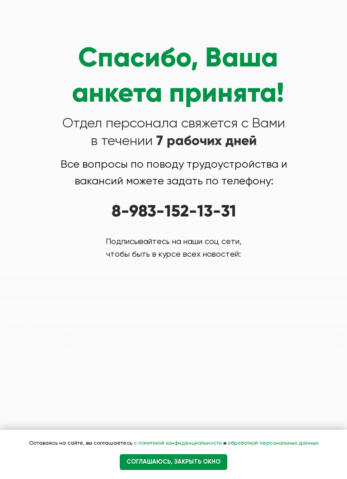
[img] (141, 290)
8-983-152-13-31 (174, 211)
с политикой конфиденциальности (178, 443)
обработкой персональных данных (272, 443)
